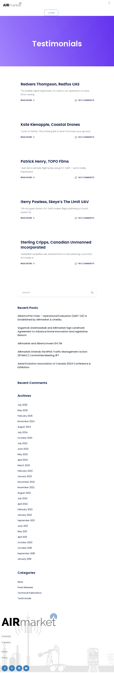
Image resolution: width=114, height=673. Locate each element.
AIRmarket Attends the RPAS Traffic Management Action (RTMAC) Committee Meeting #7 (52, 353)
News (20, 581)
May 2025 (23, 410)
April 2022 (23, 503)
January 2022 (25, 514)
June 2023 (23, 448)
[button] (109, 3)
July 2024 (23, 432)
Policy (5, 657)
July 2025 (22, 404)
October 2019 (25, 547)
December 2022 (26, 481)
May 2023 (23, 454)
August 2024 (24, 426)
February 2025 (25, 415)
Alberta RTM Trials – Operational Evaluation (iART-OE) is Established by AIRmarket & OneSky (52, 317)
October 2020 (25, 542)
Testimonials (24, 598)
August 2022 (24, 492)
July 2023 (22, 443)
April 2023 (23, 459)
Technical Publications (30, 592)
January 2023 (25, 476)
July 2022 (22, 498)
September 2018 (26, 553)
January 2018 (24, 558)
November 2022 (26, 487)
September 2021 (26, 520)
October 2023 (25, 437)
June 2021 (23, 525)
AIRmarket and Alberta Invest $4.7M (40, 343)
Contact (6, 636)
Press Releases (25, 587)
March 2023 (24, 465)
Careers (6, 642)
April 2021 (22, 536)
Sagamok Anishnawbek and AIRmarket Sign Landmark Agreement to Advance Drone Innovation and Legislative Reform (53, 331)
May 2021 (22, 531)
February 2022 (25, 509)
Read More (28, 100)
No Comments (84, 100)
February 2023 (25, 470)
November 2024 (26, 421)
